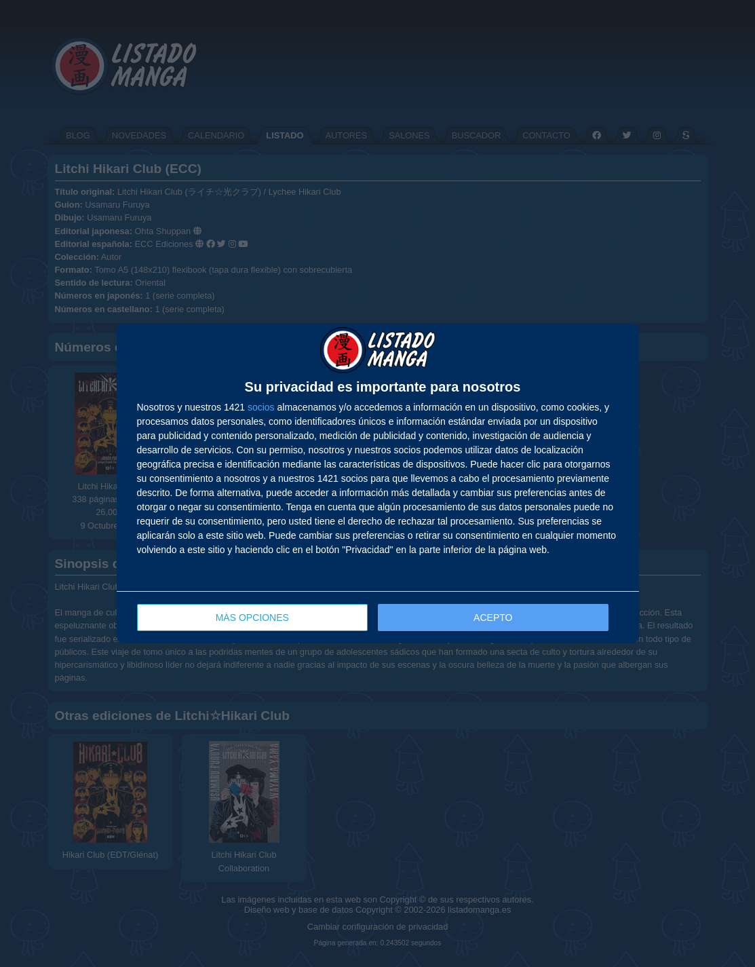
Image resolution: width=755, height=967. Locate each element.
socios (261, 407)
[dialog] (378, 483)
